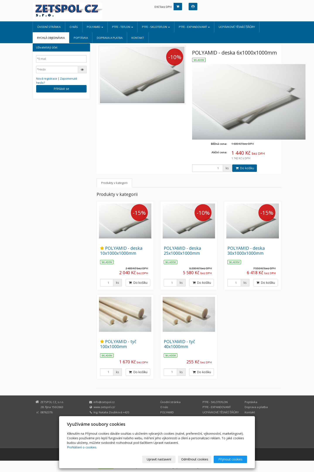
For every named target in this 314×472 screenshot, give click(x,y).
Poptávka (81, 38)
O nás (74, 27)
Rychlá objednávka (51, 38)
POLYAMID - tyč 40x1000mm (179, 344)
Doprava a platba (110, 38)
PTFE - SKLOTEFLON (156, 27)
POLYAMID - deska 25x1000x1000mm (182, 250)
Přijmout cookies (230, 459)
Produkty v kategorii (114, 183)
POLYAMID (95, 27)
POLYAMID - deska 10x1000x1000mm (121, 250)
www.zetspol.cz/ (104, 407)
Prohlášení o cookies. (82, 447)
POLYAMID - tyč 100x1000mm (118, 344)
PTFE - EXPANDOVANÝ (194, 27)
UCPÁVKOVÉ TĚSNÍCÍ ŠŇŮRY (237, 27)
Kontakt (137, 38)
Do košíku (244, 168)
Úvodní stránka (49, 27)
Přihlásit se (61, 89)
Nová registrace (46, 78)
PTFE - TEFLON (122, 27)
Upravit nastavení (159, 459)
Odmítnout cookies (194, 459)
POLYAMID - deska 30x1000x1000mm (246, 250)
